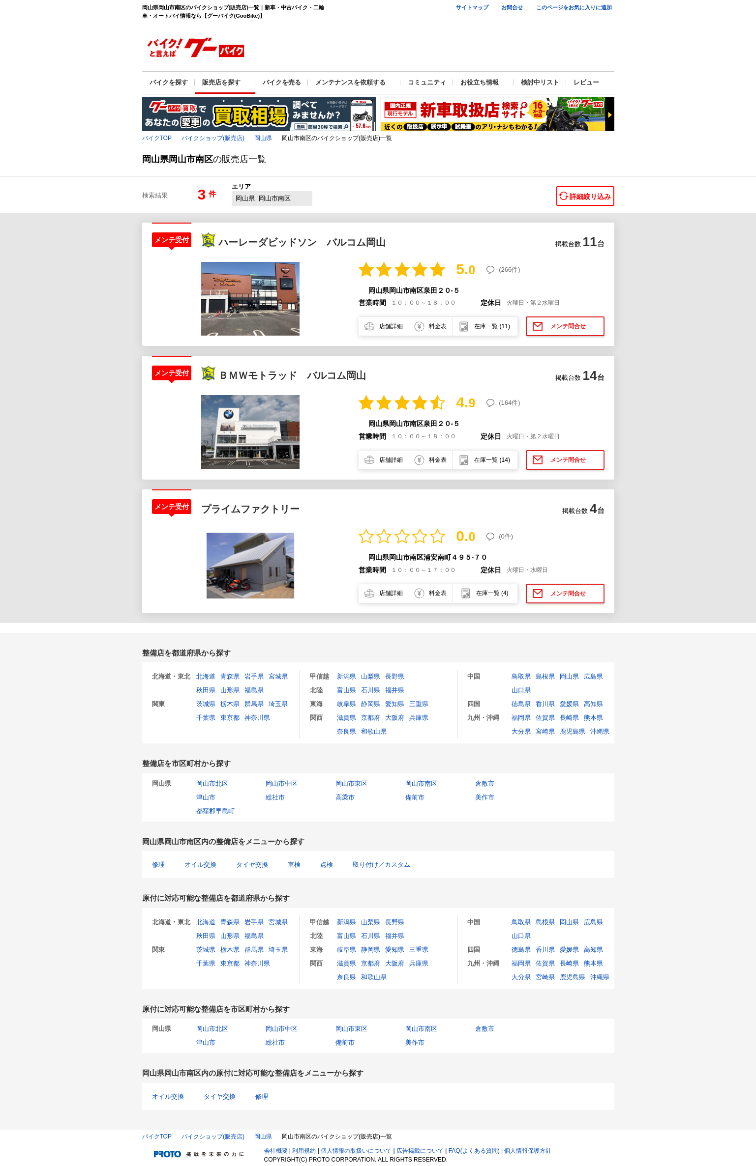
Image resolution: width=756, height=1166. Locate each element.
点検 (326, 864)
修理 (158, 864)
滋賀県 (346, 717)
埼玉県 (278, 704)
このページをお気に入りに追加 (574, 7)
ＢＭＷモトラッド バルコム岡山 (292, 375)
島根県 (545, 676)
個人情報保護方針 (527, 1150)
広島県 (593, 676)
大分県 (521, 731)
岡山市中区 (282, 783)
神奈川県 (257, 717)
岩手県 (254, 676)
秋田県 (205, 690)
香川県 (545, 704)
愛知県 (394, 704)
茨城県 (205, 704)
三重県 (418, 704)
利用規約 (304, 1150)
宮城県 (278, 676)
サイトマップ (472, 7)
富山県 (346, 690)
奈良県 (346, 731)
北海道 (205, 676)
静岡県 (370, 704)
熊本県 (593, 717)
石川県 (370, 690)
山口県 (521, 690)
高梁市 (345, 797)
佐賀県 (545, 717)
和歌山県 (374, 731)
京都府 (370, 717)
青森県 (230, 676)
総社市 (275, 797)
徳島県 (521, 704)
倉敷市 (484, 783)
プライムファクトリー (250, 509)
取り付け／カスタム (381, 864)
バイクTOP (157, 138)
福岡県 (521, 717)
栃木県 (230, 704)
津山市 (205, 797)
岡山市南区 (421, 783)
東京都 (230, 717)
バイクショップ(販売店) (212, 138)
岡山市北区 (212, 783)
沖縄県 (599, 731)
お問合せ (512, 7)
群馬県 (254, 704)
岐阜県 (346, 704)
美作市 (484, 797)
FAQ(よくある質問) (474, 1150)
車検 (294, 864)
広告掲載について (420, 1150)
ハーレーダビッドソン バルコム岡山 (302, 242)
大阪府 (394, 717)
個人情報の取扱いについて (356, 1150)
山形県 (230, 690)
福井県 (394, 690)
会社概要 (276, 1150)
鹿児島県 (572, 731)
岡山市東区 (351, 783)
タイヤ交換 (252, 864)
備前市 (414, 797)
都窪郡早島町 (215, 811)
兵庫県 (418, 717)
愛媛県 (569, 704)
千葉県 (205, 717)
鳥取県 (521, 676)
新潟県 (346, 676)
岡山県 (263, 138)
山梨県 (370, 676)
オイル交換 (200, 864)
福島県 (254, 690)
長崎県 (569, 717)
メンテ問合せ (568, 326)
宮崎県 (545, 731)
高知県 (593, 704)
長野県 (394, 676)
